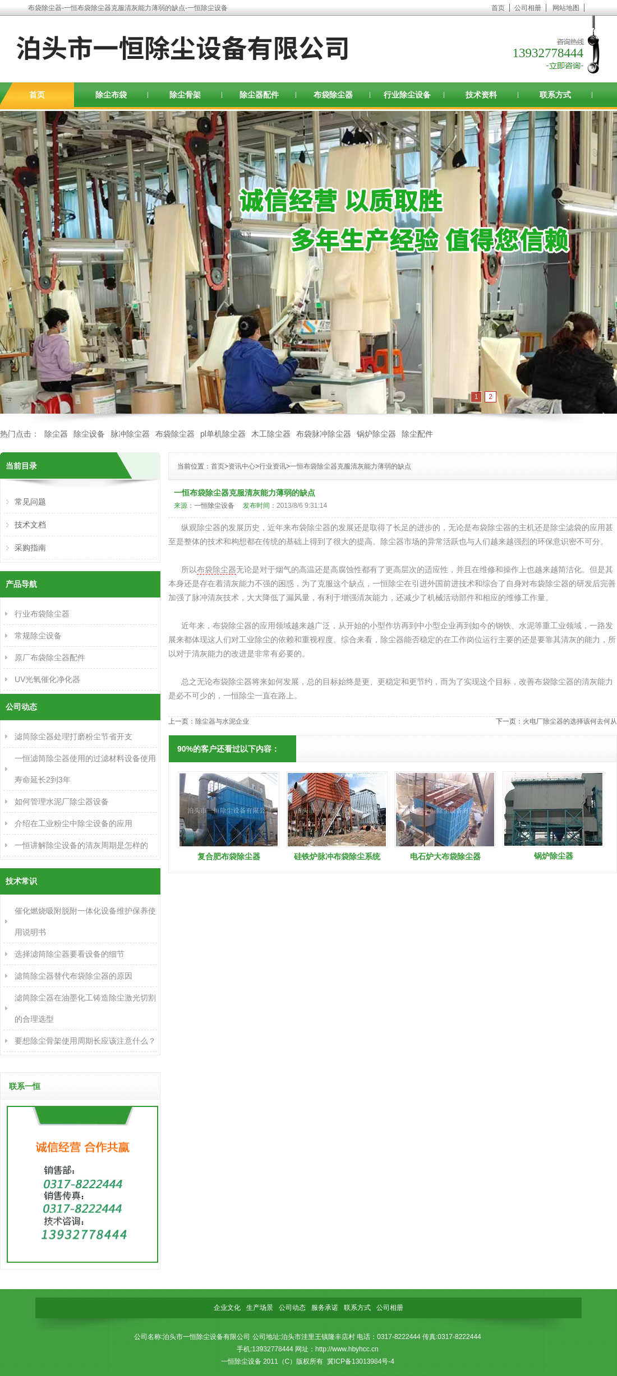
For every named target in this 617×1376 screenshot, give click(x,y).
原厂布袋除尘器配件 (50, 657)
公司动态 (292, 1308)
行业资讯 (272, 466)
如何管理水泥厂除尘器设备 (62, 801)
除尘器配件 (259, 94)
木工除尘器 (271, 433)
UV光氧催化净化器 (47, 679)
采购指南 (30, 547)
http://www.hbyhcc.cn (347, 1349)
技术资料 (481, 94)
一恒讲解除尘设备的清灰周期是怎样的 (81, 845)
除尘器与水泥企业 (222, 721)
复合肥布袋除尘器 (228, 856)
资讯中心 (241, 466)
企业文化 (227, 1308)
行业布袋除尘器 (42, 613)
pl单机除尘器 (223, 433)
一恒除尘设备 (214, 505)
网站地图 (565, 8)
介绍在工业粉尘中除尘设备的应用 (73, 823)
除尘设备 (89, 433)
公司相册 (527, 8)
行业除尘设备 (407, 94)
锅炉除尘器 (376, 433)
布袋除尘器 (333, 94)
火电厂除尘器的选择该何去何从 (570, 721)
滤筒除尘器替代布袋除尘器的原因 (73, 975)
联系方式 (555, 94)
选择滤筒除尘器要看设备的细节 (70, 953)
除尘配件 (417, 433)
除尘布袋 (111, 94)
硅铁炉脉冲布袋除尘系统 (337, 856)
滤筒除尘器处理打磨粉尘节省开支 (73, 736)
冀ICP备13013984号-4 (360, 1361)
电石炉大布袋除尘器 (445, 856)
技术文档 (30, 524)
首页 (498, 8)
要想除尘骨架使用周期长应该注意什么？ (85, 1040)
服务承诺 (324, 1308)
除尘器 (56, 433)
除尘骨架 (185, 94)
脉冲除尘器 (130, 433)
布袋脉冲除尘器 (323, 433)
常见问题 (30, 501)
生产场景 (259, 1308)
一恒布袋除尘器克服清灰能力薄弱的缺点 (350, 466)
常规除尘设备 (38, 635)
